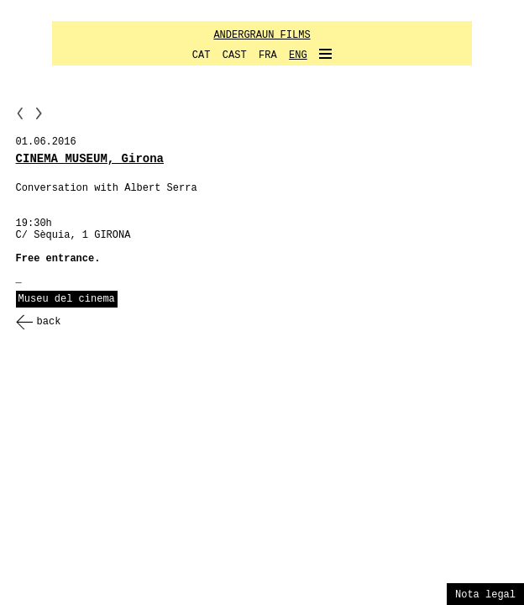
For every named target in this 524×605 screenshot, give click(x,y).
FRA (268, 55)
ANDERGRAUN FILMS (261, 35)
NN (38, 113)
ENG (298, 55)
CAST (235, 55)
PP (20, 113)
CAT (201, 55)
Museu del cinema (66, 299)
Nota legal (485, 595)
